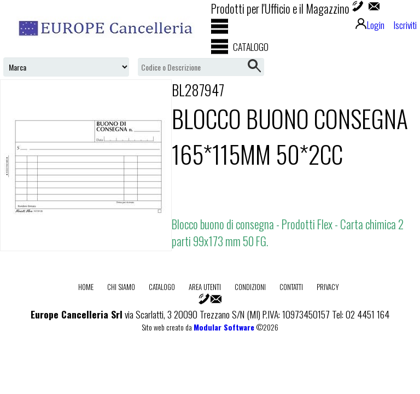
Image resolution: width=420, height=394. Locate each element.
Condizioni (250, 286)
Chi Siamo (121, 286)
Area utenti (205, 286)
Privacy (328, 286)
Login (369, 25)
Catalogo (162, 286)
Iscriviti (405, 25)
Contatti (291, 286)
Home (86, 286)
